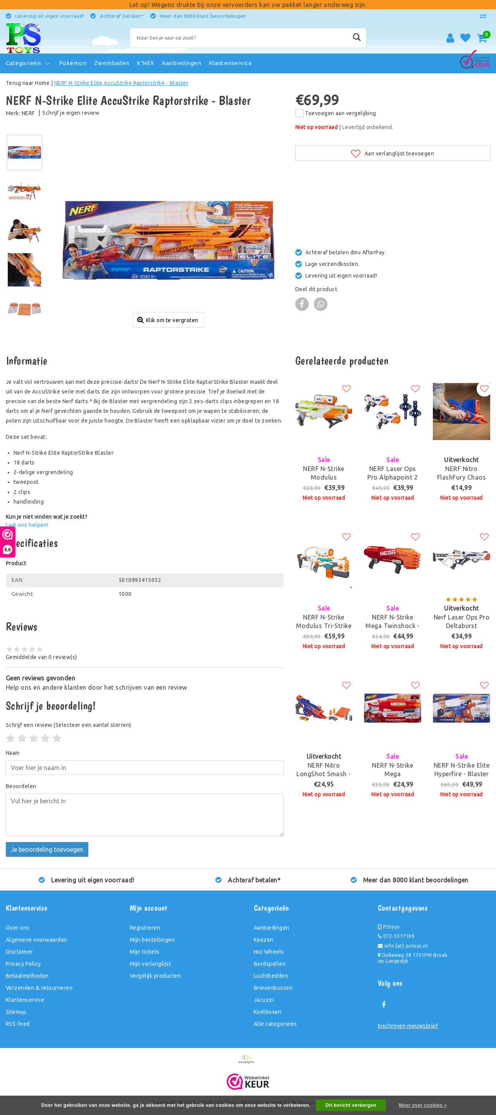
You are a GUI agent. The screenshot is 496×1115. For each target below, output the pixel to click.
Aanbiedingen (271, 928)
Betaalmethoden (27, 976)
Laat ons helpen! (27, 525)
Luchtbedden (271, 976)
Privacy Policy (23, 964)
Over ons (17, 928)
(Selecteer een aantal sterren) (68, 725)
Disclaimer (19, 952)
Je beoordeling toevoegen (47, 849)
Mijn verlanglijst (150, 964)
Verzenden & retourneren (39, 988)
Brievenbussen (273, 988)
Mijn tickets (145, 952)
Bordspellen (270, 964)
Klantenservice (25, 1000)
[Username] (145, 767)
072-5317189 (396, 936)
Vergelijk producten (155, 976)
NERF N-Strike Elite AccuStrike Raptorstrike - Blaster (121, 83)
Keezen (264, 940)
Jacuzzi (264, 1000)
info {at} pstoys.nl (402, 946)
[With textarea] (145, 815)
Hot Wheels (269, 952)
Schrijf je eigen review (70, 113)
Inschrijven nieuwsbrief (408, 1026)
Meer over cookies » (423, 1105)
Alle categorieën (275, 1024)
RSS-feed (18, 1024)
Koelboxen (267, 1012)
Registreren (145, 928)
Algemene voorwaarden (36, 940)
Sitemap (16, 1012)
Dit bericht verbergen (351, 1105)
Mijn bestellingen (152, 940)
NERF (28, 113)
